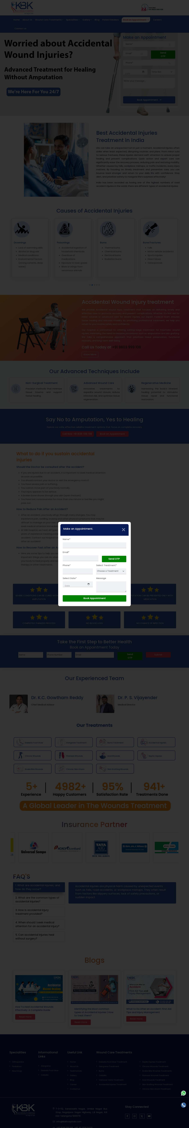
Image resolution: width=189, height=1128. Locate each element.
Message (101, 578)
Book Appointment (94, 598)
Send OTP (114, 559)
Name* (66, 539)
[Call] (183, 1105)
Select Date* (70, 578)
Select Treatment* (106, 565)
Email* (66, 552)
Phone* (67, 565)
